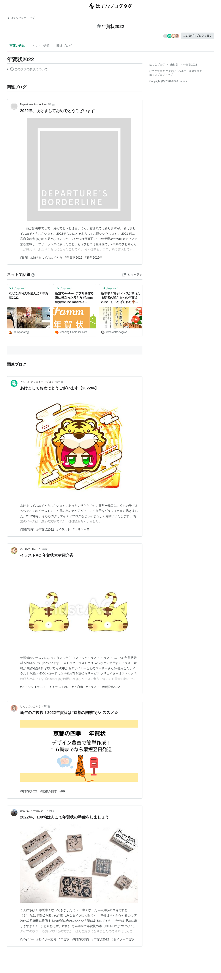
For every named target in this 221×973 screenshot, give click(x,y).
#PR (62, 791)
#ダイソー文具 (46, 939)
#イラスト (63, 529)
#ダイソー (27, 939)
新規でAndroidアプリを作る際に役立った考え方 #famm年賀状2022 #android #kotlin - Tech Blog (74, 298)
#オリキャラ (81, 529)
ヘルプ (182, 71)
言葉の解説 (17, 45)
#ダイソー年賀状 (123, 939)
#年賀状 (64, 939)
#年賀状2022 (73, 257)
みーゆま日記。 (29, 549)
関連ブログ (64, 45)
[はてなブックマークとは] (33, 274)
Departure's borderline (33, 104)
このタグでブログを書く (197, 35)
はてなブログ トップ (21, 17)
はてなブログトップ (161, 74)
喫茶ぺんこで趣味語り (33, 810)
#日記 (24, 257)
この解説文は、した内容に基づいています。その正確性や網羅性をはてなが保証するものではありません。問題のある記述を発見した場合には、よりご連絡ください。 (27, 70)
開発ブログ (195, 71)
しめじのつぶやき (30, 706)
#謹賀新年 (27, 529)
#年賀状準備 (80, 939)
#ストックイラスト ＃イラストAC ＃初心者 (51, 687)
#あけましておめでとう (46, 257)
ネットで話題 (41, 45)
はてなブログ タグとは (162, 71)
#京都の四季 (48, 791)
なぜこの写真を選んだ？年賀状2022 (28, 295)
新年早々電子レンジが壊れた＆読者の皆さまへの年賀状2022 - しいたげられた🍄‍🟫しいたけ (120, 298)
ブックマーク (18, 288)
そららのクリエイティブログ (37, 381)
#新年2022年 (94, 257)
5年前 (51, 104)
